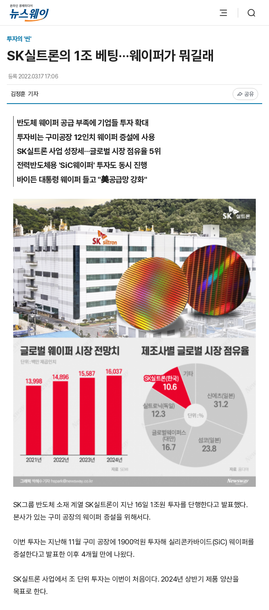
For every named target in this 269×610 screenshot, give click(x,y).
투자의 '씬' (19, 39)
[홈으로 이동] (29, 12)
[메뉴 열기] (223, 13)
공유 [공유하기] (245, 94)
